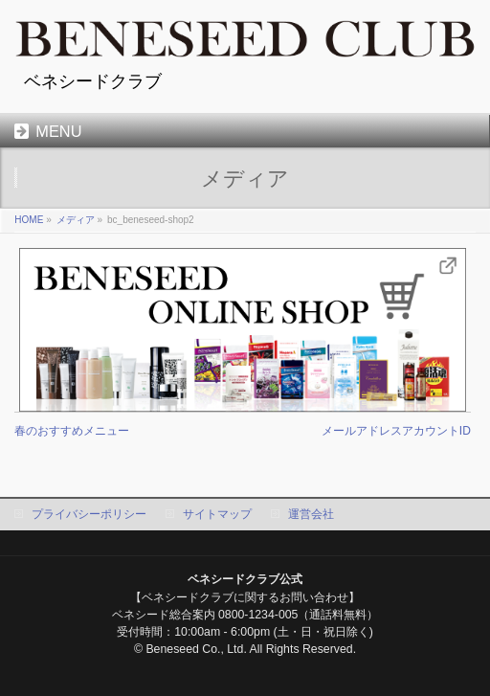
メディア (75, 219)
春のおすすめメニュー (71, 431)
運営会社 (311, 514)
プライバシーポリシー (89, 514)
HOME (28, 219)
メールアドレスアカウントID (396, 431)
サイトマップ (217, 514)
